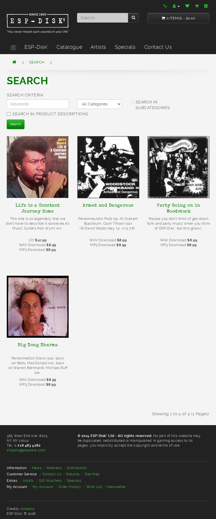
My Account (43, 487)
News (37, 468)
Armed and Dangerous (108, 205)
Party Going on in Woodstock (178, 208)
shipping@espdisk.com (26, 450)
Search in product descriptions (47, 114)
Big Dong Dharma (38, 345)
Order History (69, 487)
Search (36, 62)
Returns (73, 474)
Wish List (94, 487)
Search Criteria (25, 95)
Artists (98, 47)
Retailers (54, 468)
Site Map (92, 474)
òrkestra (27, 509)
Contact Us (158, 47)
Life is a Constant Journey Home (37, 208)
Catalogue (69, 47)
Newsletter (116, 487)
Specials (125, 47)
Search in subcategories (150, 105)
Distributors (77, 468)
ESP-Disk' (36, 47)
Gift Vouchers (50, 481)
